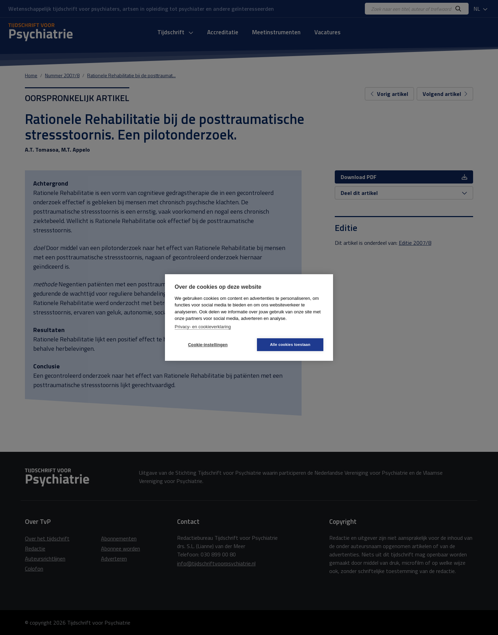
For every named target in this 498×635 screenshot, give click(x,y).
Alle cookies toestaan (290, 344)
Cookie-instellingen (208, 344)
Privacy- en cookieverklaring (203, 326)
